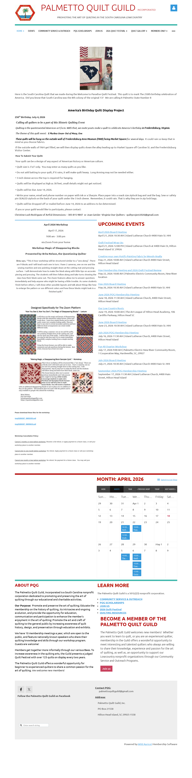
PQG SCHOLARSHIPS (112, 602)
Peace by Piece (140, 529)
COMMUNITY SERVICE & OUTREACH (121, 599)
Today (157, 489)
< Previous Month (143, 489)
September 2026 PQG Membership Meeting (122, 370)
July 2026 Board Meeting (112, 360)
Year (130, 489)
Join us (106, 668)
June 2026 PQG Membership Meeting (118, 294)
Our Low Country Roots (111, 308)
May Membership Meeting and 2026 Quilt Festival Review (129, 270)
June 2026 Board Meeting (112, 322)
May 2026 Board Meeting (112, 283)
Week (103, 489)
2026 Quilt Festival (111, 609)
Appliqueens (139, 558)
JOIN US (104, 605)
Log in (173, 8)
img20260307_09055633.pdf (25, 424)
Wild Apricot (145, 744)
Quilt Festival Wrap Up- (111, 242)
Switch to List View (169, 479)
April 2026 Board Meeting (112, 231)
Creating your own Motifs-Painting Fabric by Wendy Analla (130, 256)
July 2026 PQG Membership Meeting (118, 332)
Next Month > (170, 489)
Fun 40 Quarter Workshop (112, 346)
